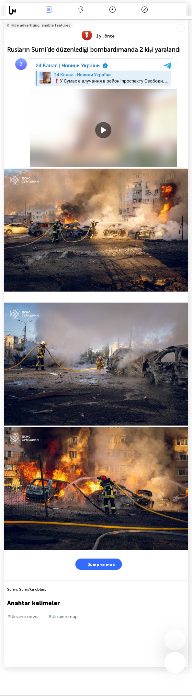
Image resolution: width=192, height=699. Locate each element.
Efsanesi (144, 10)
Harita (80, 10)
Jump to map (97, 564)
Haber (49, 10)
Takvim (112, 10)
